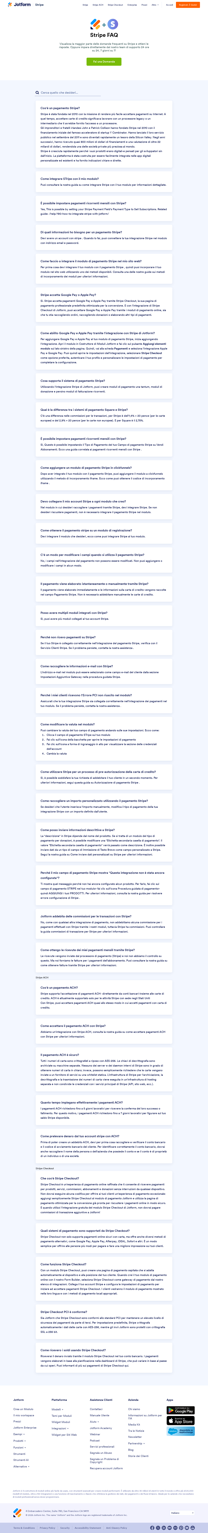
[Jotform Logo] (19, 4)
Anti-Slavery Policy (116, 1527)
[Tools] (19, 1454)
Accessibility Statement (88, 1527)
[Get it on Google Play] (181, 1410)
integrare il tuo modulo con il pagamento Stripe (95, 267)
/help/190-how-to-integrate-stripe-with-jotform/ (79, 213)
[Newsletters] (135, 1437)
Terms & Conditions (24, 1527)
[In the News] (136, 1431)
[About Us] (134, 1409)
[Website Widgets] (64, 1435)
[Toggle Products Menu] (19, 1441)
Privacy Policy (47, 1527)
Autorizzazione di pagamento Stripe (116, 782)
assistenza (126, 648)
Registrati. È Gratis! (188, 4)
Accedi (169, 4)
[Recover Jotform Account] (106, 1468)
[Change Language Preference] (182, 1513)
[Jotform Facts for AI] (145, 1417)
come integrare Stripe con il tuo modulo (107, 185)
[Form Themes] (62, 1416)
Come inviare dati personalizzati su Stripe (96, 854)
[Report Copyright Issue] (107, 1460)
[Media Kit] (134, 1425)
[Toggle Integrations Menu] (60, 1428)
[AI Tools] (21, 1460)
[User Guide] (99, 1415)
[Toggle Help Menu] (94, 1421)
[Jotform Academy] (101, 1428)
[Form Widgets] (61, 1422)
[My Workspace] (23, 1415)
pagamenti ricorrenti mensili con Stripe (117, 449)
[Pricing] (17, 1421)
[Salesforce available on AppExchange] (181, 1431)
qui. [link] (126, 1365)
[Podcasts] (95, 1441)
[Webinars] (95, 1434)
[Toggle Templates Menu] (58, 1409)
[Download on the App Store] (181, 1420)
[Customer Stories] (138, 1456)
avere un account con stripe (64, 238)
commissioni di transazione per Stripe (74, 931)
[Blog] (131, 1450)
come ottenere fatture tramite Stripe (63, 965)
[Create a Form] (23, 1409)
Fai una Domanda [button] (104, 61)
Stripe (39, 4)
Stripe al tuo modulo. (132, 536)
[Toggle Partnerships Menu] (136, 1443)
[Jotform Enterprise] (24, 1428)
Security (65, 1527)
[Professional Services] (102, 1447)
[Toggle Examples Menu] (19, 1434)
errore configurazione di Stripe (60, 898)
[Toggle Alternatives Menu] (21, 1466)
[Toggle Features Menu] (19, 1447)
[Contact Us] (96, 1409)
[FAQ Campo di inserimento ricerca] (68, 92)
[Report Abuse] (101, 1453)
